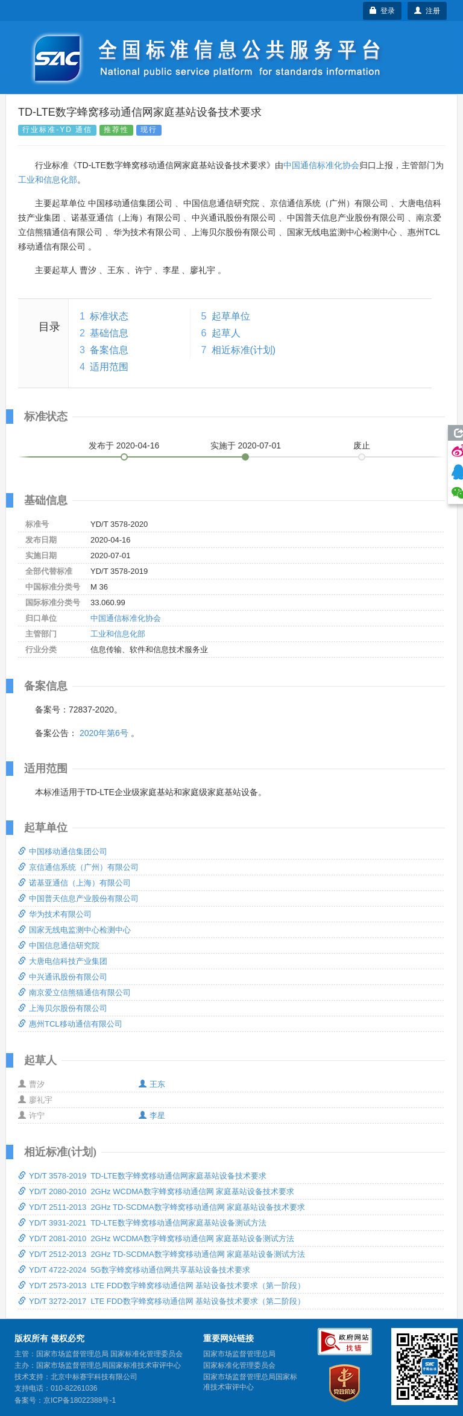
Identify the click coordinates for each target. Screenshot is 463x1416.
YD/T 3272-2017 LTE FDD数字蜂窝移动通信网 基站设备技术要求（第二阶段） (161, 1301)
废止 (361, 445)
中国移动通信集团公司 (62, 851)
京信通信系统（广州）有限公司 (78, 867)
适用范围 (109, 367)
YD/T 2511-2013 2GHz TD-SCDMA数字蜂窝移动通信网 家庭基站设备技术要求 (161, 1207)
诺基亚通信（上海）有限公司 (74, 882)
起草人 (226, 333)
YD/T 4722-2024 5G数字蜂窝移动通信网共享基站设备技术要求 (134, 1269)
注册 (427, 11)
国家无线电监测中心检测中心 (74, 929)
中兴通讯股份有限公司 (62, 976)
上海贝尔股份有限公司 (62, 1008)
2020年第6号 (104, 733)
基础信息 (109, 333)
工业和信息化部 (47, 179)
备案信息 (109, 350)
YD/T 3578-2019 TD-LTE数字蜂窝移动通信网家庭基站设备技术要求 (142, 1175)
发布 (124, 445)
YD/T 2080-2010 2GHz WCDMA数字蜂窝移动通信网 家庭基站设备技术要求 (156, 1191)
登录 (382, 11)
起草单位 (231, 316)
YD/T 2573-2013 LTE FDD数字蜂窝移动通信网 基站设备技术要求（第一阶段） (161, 1285)
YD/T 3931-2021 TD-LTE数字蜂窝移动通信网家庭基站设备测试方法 (142, 1222)
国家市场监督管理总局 (239, 1354)
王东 (152, 1084)
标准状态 (109, 316)
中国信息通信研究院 (58, 945)
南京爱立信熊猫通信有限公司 (74, 992)
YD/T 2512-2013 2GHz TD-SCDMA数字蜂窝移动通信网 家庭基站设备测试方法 (161, 1254)
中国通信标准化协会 (321, 165)
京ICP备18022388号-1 (79, 1400)
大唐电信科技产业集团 (62, 961)
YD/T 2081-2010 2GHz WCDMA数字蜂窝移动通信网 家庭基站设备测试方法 (156, 1238)
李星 (152, 1115)
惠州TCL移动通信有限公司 (70, 1023)
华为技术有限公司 (55, 914)
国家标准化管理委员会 (239, 1365)
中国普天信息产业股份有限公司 (78, 898)
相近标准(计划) (244, 350)
